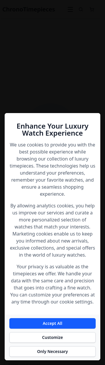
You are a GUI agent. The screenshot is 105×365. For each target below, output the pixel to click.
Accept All (52, 323)
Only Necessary (52, 351)
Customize (52, 337)
